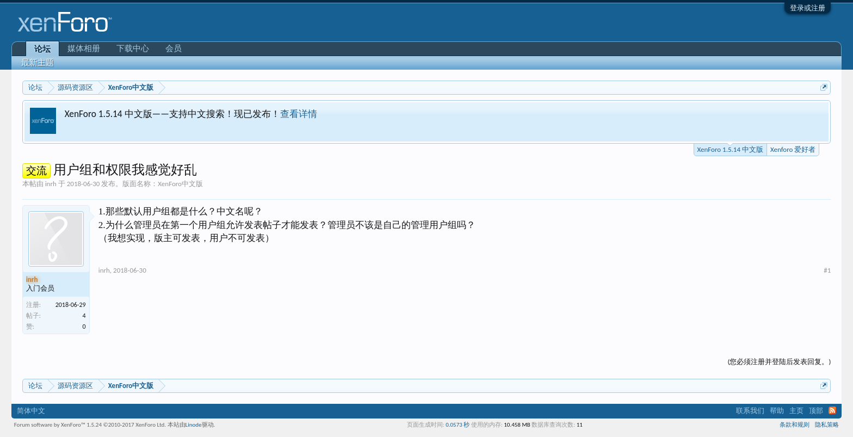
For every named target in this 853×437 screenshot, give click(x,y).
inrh (51, 184)
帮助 (777, 411)
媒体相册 (83, 48)
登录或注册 (807, 8)
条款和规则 (794, 424)
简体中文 (31, 411)
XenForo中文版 (180, 184)
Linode (194, 424)
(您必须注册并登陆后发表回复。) (779, 362)
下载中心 (132, 48)
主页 (796, 411)
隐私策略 (827, 424)
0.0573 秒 (457, 424)
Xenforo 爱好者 (792, 149)
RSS (832, 410)
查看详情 (298, 114)
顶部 (816, 411)
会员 (173, 48)
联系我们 (750, 411)
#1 (827, 270)
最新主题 (37, 62)
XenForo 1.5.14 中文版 (730, 148)
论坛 (42, 49)
